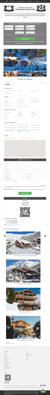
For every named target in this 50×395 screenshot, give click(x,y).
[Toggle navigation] (43, 1)
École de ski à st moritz (35, 125)
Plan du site (29, 387)
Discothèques (28, 358)
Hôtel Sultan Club (6, 368)
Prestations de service (29, 354)
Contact (42, 387)
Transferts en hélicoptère (9, 125)
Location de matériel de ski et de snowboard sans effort (11, 130)
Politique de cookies (34, 387)
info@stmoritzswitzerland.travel (14, 224)
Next (45, 74)
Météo (5, 354)
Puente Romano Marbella (8, 367)
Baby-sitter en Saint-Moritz (23, 125)
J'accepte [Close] (43, 393)
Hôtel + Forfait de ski (35, 127)
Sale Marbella (6, 364)
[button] (25, 147)
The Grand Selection (7, 363)
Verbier (12, 82)
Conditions (38, 387)
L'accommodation (21, 1)
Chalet (5, 82)
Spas (26, 357)
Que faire (30, 1)
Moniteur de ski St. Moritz (23, 127)
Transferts (37, 1)
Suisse (9, 82)
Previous (4, 74)
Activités (27, 353)
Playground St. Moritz (35, 129)
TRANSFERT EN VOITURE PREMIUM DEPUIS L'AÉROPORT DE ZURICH (24, 131)
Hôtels (5, 357)
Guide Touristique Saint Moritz (10, 127)
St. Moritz (12, 1)
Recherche (25, 39)
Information (6, 353)
